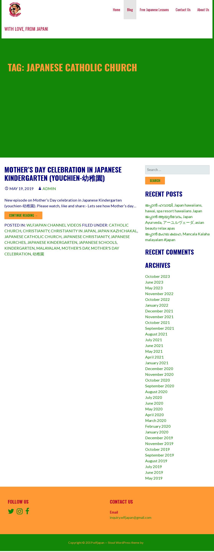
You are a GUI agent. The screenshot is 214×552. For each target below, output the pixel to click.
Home (116, 9)
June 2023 (154, 282)
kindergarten (19, 248)
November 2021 (159, 316)
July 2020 (153, 397)
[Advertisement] (107, 131)
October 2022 (157, 299)
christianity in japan (73, 230)
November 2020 (159, 374)
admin (49, 188)
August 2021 (156, 334)
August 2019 (156, 460)
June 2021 (154, 345)
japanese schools (98, 242)
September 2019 (159, 455)
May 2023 (154, 288)
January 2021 (156, 362)
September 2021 (159, 328)
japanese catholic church (33, 236)
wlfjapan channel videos (53, 225)
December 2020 (159, 368)
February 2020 (158, 426)
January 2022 (156, 305)
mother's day (75, 248)
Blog (130, 9)
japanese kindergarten (52, 242)
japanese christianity (86, 236)
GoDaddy (150, 542)
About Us (203, 9)
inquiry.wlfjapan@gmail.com (130, 517)
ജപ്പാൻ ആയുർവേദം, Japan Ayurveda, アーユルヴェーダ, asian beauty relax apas (174, 222)
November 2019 (159, 443)
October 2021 (157, 322)
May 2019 (154, 478)
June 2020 (154, 403)
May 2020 (154, 409)
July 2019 (153, 466)
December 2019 (159, 437)
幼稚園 (38, 254)
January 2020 (156, 432)
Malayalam (48, 248)
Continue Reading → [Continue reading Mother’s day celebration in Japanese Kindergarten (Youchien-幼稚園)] (23, 215)
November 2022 (159, 293)
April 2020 (154, 414)
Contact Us (183, 9)
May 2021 (154, 351)
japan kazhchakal (117, 230)
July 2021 (153, 339)
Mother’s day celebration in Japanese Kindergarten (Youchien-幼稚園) (63, 173)
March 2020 (155, 420)
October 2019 (157, 449)
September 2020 (159, 385)
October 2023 (157, 276)
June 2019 (154, 472)
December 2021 (159, 311)
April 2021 (154, 357)
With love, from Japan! (26, 28)
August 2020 (156, 391)
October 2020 (157, 380)
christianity (36, 230)
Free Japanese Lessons (154, 9)
